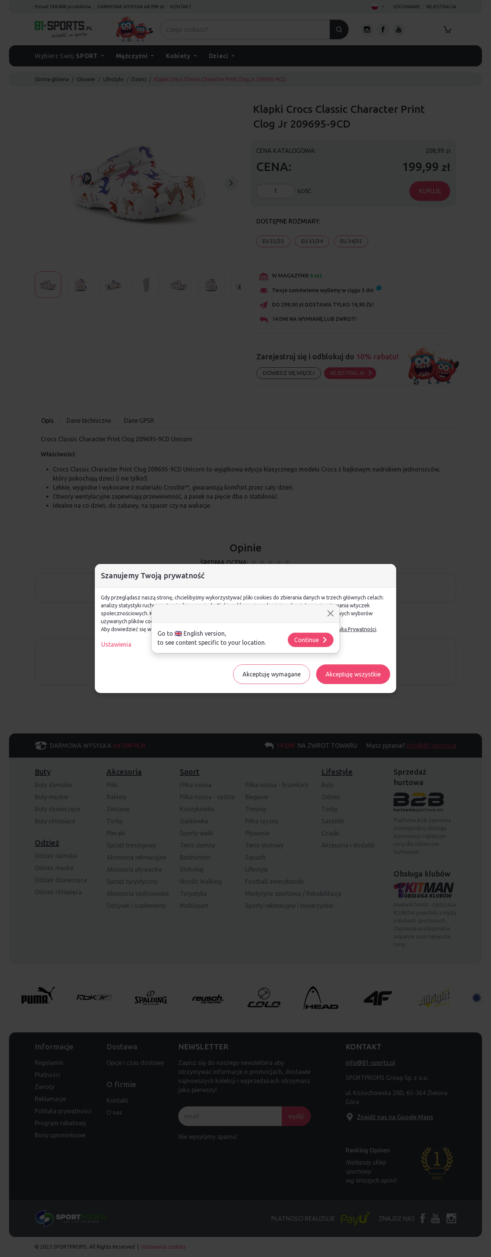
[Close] (330, 613)
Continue (311, 639)
